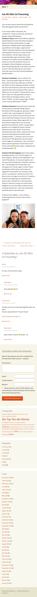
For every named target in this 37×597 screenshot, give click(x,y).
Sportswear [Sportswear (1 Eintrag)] (20, 429)
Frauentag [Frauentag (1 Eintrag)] (23, 422)
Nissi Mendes (6, 300)
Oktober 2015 (6, 541)
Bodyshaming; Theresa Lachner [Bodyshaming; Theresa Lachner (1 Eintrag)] (14, 414)
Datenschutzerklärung (8, 591)
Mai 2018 (4, 505)
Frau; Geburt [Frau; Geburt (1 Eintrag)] (17, 422)
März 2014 (5, 580)
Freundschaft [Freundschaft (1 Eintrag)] (15, 424)
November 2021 (6, 484)
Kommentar (6, 363)
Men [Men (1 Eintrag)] (19, 427)
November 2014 (6, 565)
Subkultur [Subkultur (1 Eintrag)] (4, 431)
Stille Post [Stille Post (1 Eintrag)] (26, 429)
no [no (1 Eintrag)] (28, 427)
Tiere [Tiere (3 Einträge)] (16, 431)
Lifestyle (4, 450)
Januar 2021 (5, 490)
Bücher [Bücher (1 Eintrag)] (23, 414)
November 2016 (6, 523)
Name (4, 376)
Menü (4, 7)
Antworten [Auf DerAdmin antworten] (9, 294)
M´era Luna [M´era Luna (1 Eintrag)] (22, 427)
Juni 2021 (4, 487)
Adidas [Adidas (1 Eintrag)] (5, 414)
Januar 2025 (5, 480)
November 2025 (6, 477)
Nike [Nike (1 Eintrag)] (26, 427)
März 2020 (5, 496)
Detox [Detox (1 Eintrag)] (15, 416)
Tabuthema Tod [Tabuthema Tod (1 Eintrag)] (10, 431)
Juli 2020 (4, 493)
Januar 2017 (5, 517)
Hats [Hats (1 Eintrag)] (27, 424)
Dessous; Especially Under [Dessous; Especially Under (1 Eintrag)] (8, 416)
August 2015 (5, 544)
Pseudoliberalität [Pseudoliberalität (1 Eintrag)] (6, 429)
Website (4, 384)
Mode (3, 456)
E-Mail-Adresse (7, 380)
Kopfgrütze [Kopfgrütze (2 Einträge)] (6, 427)
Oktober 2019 (6, 502)
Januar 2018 (5, 508)
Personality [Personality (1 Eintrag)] (31, 427)
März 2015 (5, 556)
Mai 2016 (4, 529)
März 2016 (5, 535)
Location (4, 453)
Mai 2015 (4, 550)
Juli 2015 (4, 547)
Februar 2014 (6, 583)
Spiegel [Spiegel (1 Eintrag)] (16, 429)
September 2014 (7, 568)
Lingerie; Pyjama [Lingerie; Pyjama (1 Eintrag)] (14, 427)
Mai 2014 (4, 577)
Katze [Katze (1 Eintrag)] (33, 424)
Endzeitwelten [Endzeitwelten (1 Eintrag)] (5, 422)
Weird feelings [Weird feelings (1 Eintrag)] (5, 434)
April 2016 (5, 532)
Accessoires (5, 447)
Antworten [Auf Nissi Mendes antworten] (7, 321)
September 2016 (7, 526)
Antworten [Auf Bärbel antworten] (7, 275)
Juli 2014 (4, 574)
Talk (3, 462)
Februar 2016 (6, 538)
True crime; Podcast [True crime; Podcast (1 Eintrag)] (22, 431)
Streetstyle (5, 459)
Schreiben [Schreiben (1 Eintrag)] (12, 429)
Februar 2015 (6, 559)
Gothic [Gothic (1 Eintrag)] (24, 424)
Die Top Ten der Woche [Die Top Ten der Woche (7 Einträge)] (15, 419)
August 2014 (5, 571)
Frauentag (24, 17)
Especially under (27, 245)
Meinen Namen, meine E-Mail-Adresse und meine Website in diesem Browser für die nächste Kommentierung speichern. (18, 390)
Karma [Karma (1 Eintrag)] (30, 424)
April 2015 (5, 553)
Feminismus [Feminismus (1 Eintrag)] (11, 422)
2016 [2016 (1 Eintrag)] (3, 414)
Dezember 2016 (6, 520)
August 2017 (5, 511)
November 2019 (6, 499)
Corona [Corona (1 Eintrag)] (26, 414)
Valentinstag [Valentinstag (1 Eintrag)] (30, 431)
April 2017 (5, 514)
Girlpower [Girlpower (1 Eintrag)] (21, 424)
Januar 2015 (5, 562)
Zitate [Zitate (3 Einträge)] (11, 434)
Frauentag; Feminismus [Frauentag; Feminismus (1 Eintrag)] (7, 424)
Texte (16, 17)
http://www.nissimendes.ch (11, 316)
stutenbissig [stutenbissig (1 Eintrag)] (31, 429)
